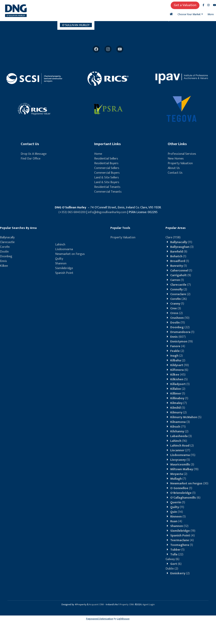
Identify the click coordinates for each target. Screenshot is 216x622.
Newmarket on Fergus (70, 254)
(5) (179, 379)
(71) (178, 426)
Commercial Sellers (106, 168)
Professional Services (182, 154)
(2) (178, 289)
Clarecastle (7, 242)
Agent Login (148, 604)
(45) (177, 374)
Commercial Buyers (107, 172)
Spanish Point (64, 273)
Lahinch (60, 244)
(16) (178, 441)
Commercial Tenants (108, 191)
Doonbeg (6, 256)
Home (98, 154)
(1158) (173, 237)
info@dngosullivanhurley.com (107, 212)
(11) (181, 242)
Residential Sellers (106, 158)
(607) (178, 336)
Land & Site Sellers (106, 177)
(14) (176, 512)
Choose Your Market (189, 14)
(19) (181, 341)
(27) (180, 450)
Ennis (3, 261)
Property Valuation (180, 163)
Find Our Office (30, 158)
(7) (180, 284)
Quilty (59, 258)
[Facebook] (96, 49)
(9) (178, 251)
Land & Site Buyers (106, 182)
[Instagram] (108, 49)
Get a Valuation (185, 5)
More (211, 14)
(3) (182, 247)
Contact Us (175, 172)
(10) (179, 318)
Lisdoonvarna (64, 249)
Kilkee (4, 266)
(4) (177, 346)
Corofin (5, 247)
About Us (174, 168)
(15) (182, 455)
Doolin (4, 251)
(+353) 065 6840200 (72, 212)
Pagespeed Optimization (99, 618)
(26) (178, 299)
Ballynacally (7, 237)
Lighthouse (123, 618)
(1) (178, 256)
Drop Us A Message (34, 154)
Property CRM (127, 604)
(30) (189, 483)
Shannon (60, 263)
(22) (180, 327)
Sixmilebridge (64, 268)
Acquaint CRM (96, 604)
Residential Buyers (106, 163)
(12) (179, 526)
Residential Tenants (107, 187)
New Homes (176, 158)
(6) (179, 370)
